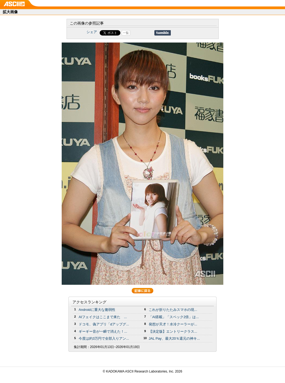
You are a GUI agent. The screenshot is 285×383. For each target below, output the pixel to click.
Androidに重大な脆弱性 (97, 310)
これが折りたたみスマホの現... (173, 310)
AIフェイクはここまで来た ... (103, 317)
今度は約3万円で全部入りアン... (104, 338)
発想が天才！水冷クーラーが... (173, 324)
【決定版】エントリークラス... (173, 331)
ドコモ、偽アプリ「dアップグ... (104, 324)
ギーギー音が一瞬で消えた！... (103, 331)
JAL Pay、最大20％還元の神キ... (174, 338)
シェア (91, 32)
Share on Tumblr (162, 33)
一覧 (126, 32)
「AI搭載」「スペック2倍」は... (174, 317)
